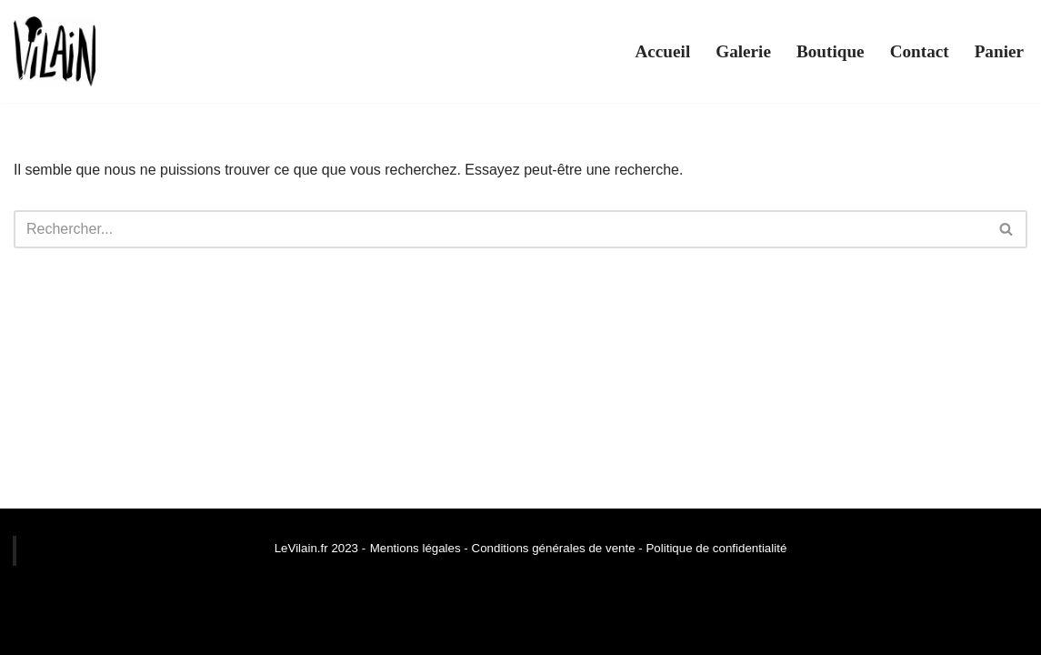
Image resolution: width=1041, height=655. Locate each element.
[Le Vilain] (54, 51)
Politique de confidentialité (716, 548)
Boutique (830, 51)
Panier (999, 51)
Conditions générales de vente (552, 548)
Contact (919, 51)
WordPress (182, 632)
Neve (30, 632)
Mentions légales (415, 548)
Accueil (662, 51)
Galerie (743, 51)
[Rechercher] (500, 229)
